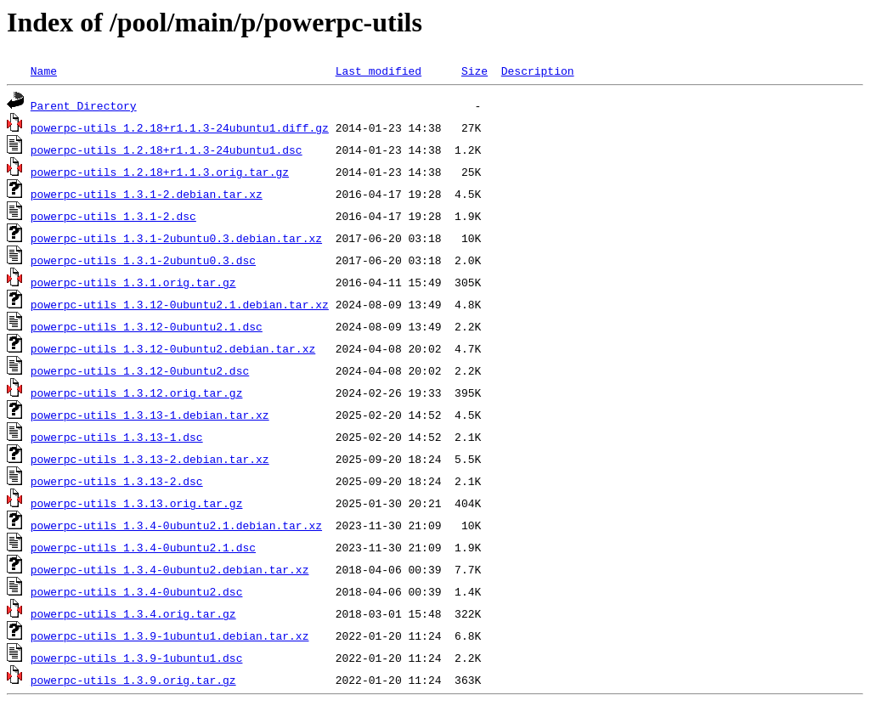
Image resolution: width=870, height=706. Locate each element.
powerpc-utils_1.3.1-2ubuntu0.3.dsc (143, 260)
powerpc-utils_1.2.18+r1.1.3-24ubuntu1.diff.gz (180, 127)
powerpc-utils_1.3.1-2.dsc (113, 215)
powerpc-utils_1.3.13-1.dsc (117, 436)
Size (474, 70)
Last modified (378, 70)
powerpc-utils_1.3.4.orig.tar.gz (133, 613)
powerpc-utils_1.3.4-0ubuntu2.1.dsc (143, 547)
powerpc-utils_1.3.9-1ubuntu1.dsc (137, 657)
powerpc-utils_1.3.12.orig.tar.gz (137, 392)
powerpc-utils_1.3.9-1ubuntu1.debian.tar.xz (170, 635)
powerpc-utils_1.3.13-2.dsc (117, 481)
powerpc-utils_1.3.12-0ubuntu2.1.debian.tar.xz (180, 304)
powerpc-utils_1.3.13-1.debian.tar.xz (150, 414)
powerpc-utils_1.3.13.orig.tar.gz (137, 503)
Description (537, 70)
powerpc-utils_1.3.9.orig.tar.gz (133, 679)
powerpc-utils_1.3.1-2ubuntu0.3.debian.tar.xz (176, 238)
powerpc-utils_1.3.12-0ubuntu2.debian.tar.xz (173, 348)
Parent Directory (84, 105)
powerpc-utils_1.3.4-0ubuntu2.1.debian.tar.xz (176, 525)
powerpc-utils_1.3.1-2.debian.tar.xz (147, 193)
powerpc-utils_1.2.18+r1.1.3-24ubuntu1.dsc (166, 149)
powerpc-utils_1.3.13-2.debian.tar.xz (150, 458)
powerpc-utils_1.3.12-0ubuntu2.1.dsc (147, 326)
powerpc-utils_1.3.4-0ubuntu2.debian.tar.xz (170, 569)
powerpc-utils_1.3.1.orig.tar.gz (133, 282)
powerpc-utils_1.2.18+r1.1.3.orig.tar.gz (160, 171)
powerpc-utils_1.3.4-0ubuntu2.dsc (137, 591)
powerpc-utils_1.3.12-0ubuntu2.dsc (140, 370)
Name (44, 70)
